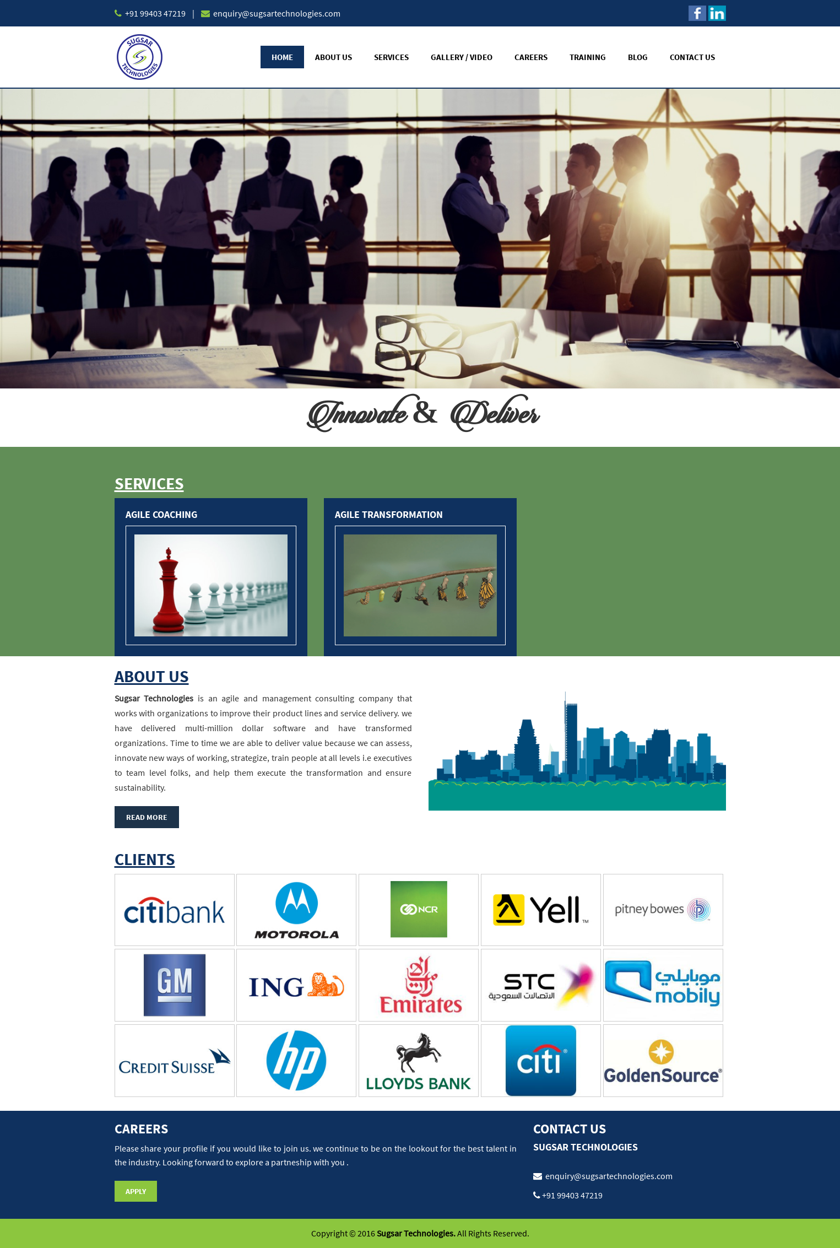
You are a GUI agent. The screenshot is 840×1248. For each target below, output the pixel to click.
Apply (136, 1191)
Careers (531, 57)
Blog (638, 57)
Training (588, 57)
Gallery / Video (461, 57)
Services (391, 57)
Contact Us (692, 57)
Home (282, 57)
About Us (333, 57)
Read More (146, 817)
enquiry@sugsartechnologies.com (276, 13)
